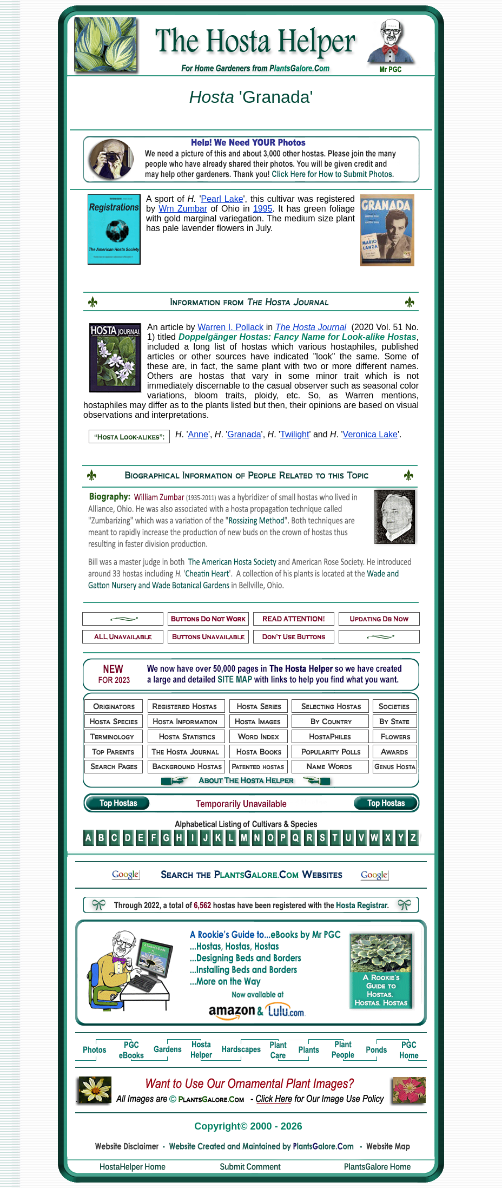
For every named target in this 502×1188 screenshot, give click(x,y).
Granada (244, 434)
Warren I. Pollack (230, 327)
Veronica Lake (370, 434)
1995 (263, 208)
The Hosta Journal (310, 327)
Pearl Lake (222, 199)
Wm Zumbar (182, 208)
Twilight (294, 434)
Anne (198, 434)
